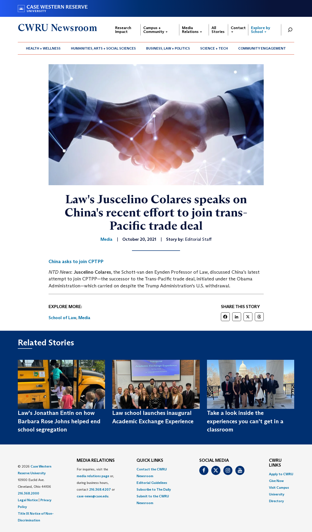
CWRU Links (275, 463)
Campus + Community (155, 29)
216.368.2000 (28, 493)
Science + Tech (214, 48)
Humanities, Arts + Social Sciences (103, 48)
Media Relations (192, 29)
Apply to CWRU (281, 474)
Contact (238, 28)
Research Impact (123, 29)
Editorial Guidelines (152, 483)
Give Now (276, 481)
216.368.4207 (100, 489)
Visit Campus (279, 487)
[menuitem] (43, 48)
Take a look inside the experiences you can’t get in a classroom (245, 421)
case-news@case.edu (92, 496)
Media (84, 317)
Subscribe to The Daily (154, 489)
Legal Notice (28, 500)
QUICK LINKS (150, 460)
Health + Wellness (43, 48)
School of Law (62, 317)
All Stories (218, 29)
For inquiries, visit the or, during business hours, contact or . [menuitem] (96, 482)
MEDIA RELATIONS (96, 460)
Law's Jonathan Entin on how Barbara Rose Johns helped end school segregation (59, 421)
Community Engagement (262, 48)
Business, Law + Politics (168, 48)
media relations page (93, 476)
